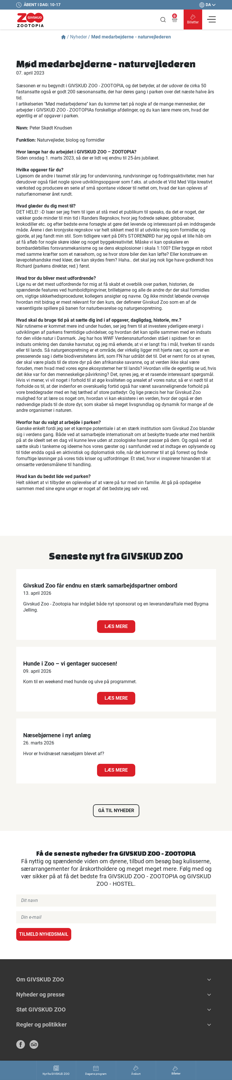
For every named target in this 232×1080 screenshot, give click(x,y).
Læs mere (116, 626)
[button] (209, 979)
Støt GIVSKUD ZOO (41, 1009)
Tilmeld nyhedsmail (43, 934)
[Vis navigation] (211, 19)
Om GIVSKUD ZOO (40, 979)
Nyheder (78, 37)
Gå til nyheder (116, 810)
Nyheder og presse (40, 994)
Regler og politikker (41, 1024)
